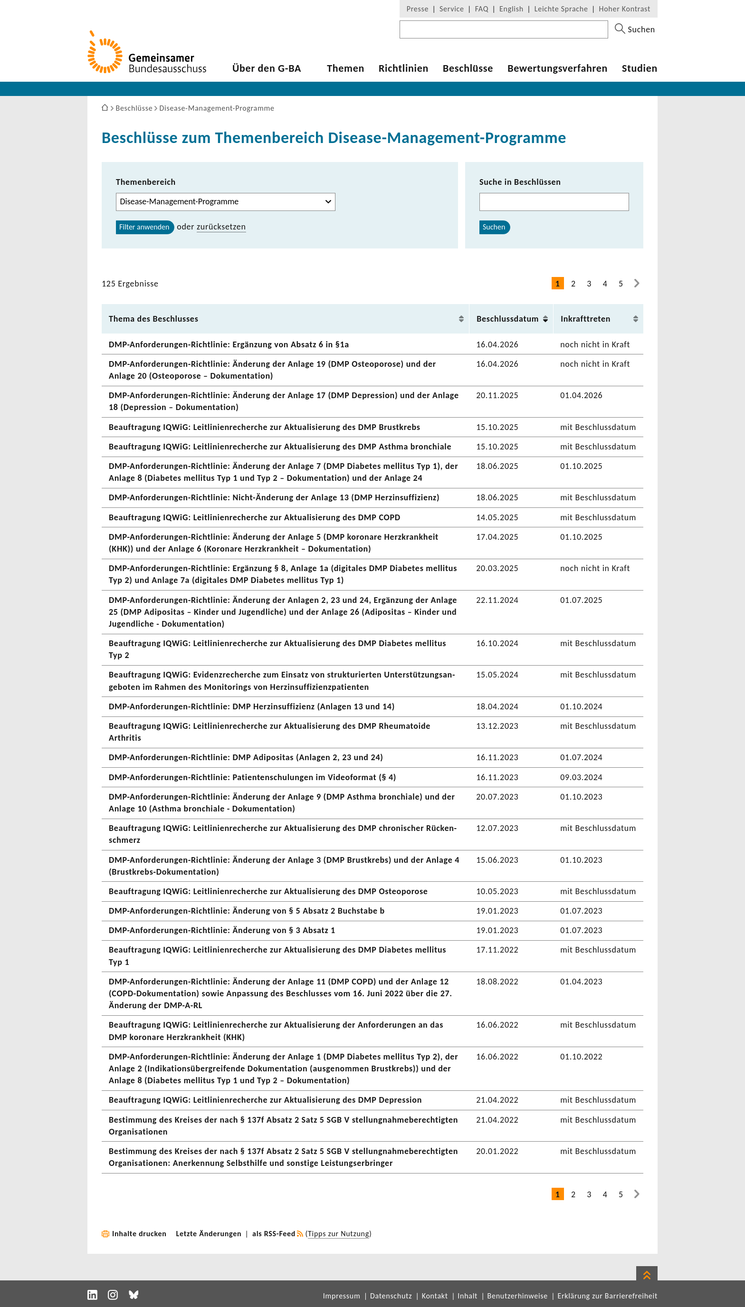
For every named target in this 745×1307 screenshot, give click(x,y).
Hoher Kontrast (624, 8)
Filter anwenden (144, 226)
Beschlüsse (468, 68)
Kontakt (435, 1295)
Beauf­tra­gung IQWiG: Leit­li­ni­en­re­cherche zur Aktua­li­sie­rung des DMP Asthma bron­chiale (280, 446)
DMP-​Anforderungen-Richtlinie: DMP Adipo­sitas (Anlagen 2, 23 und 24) (246, 757)
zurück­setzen (221, 226)
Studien (640, 68)
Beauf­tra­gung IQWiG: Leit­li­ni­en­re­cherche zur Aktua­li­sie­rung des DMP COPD (255, 517)
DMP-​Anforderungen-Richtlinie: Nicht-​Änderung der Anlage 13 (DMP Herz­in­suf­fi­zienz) (274, 497)
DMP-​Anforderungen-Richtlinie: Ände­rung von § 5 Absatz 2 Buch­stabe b (247, 911)
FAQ (481, 8)
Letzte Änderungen (209, 1233)
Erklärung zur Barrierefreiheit (607, 1295)
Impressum (342, 1295)
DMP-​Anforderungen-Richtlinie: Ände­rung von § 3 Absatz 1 (222, 930)
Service (451, 8)
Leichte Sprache (561, 8)
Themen (345, 68)
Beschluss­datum (508, 319)
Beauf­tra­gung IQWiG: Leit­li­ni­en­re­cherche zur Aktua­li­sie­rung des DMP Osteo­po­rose (268, 891)
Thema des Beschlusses (154, 319)
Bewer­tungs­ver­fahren (557, 68)
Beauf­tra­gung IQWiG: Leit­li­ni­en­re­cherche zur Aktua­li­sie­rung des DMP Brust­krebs (264, 427)
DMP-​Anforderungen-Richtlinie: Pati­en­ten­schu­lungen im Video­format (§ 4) (252, 777)
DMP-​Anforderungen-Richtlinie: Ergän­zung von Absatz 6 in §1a (229, 344)
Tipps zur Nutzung (338, 1233)
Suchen (494, 226)
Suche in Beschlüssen (520, 182)
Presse (418, 8)
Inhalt (468, 1295)
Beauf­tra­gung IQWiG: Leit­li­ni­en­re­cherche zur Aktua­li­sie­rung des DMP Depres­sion (265, 1100)
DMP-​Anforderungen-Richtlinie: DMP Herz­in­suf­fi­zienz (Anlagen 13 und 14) (252, 706)
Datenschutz (391, 1295)
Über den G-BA (266, 68)
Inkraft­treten (586, 319)
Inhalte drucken (139, 1233)
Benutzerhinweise (517, 1295)
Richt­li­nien (404, 68)
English (511, 8)
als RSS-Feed (274, 1233)
